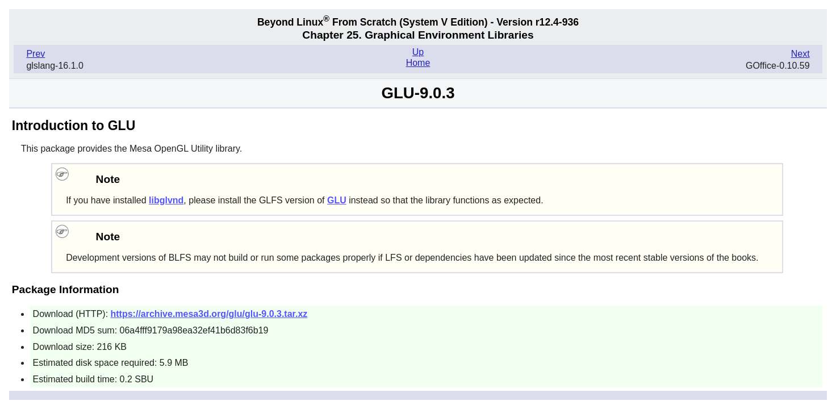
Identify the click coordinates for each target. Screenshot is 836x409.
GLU (336, 200)
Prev (35, 54)
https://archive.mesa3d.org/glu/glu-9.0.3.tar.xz (209, 314)
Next (800, 54)
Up (418, 52)
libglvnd (166, 200)
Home (418, 63)
